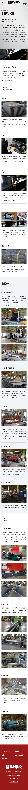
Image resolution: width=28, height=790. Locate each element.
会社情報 (3, 755)
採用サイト (13, 782)
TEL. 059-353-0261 (14, 778)
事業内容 (16, 752)
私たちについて (5, 752)
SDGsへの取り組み (19, 755)
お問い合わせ (5, 758)
